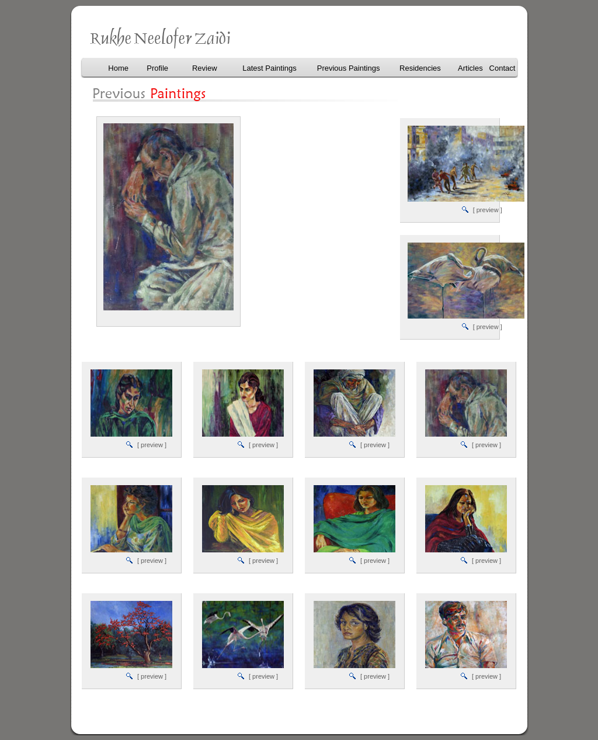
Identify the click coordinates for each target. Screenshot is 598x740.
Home (118, 68)
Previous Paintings (348, 68)
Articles (470, 68)
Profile (157, 68)
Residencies (420, 68)
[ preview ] (487, 209)
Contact (502, 68)
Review (204, 68)
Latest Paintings (269, 68)
